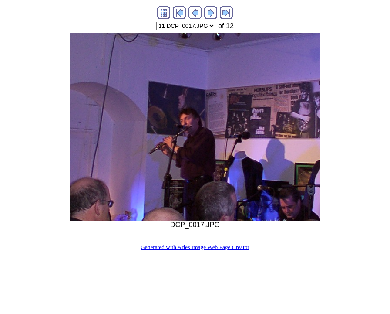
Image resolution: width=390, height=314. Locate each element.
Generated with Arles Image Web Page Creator (195, 247)
